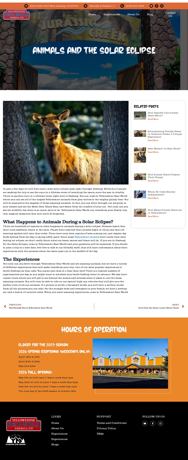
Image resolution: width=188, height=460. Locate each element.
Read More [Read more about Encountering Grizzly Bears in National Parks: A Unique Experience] (153, 140)
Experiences (111, 14)
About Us (133, 14)
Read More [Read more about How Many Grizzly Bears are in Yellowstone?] (153, 216)
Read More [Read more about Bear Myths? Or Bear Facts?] (153, 152)
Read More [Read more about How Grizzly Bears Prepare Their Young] (153, 181)
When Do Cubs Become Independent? (161, 193)
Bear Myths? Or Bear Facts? (164, 148)
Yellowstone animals (87, 237)
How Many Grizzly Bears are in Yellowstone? (165, 211)
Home (92, 14)
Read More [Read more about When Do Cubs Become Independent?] (153, 198)
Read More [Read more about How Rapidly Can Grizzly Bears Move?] (153, 119)
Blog (150, 14)
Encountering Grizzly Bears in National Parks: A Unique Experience (165, 134)
